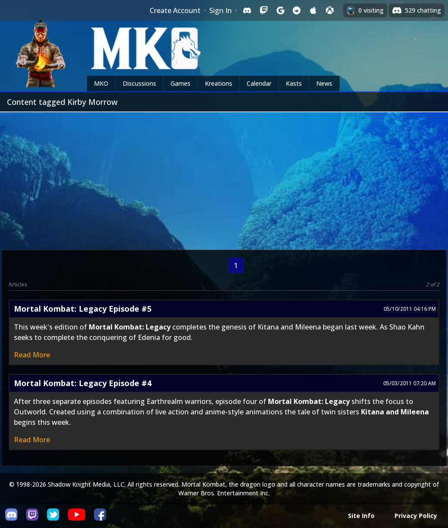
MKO (101, 83)
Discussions (139, 83)
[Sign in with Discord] (247, 10)
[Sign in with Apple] (313, 10)
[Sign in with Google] (280, 10)
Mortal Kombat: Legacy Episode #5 (82, 308)
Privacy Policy (416, 515)
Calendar (259, 83)
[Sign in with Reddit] (296, 10)
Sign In (220, 10)
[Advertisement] (224, 178)
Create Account (175, 10)
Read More (32, 355)
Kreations (218, 83)
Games (181, 83)
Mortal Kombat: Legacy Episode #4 (82, 383)
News (324, 83)
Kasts (294, 83)
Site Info (361, 515)
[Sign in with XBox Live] (329, 10)
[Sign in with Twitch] (263, 10)
